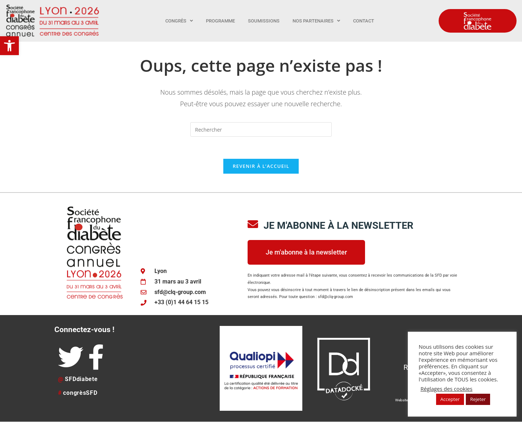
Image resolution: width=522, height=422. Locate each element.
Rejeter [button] (478, 399)
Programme (220, 21)
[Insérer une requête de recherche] (261, 129)
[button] (9, 45)
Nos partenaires (316, 21)
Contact (363, 21)
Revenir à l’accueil (261, 166)
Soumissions (263, 21)
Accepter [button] (450, 399)
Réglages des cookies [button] (446, 388)
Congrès (179, 21)
